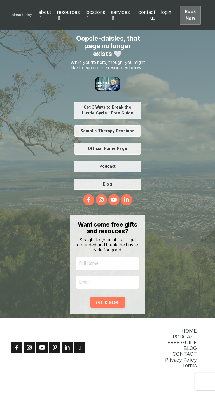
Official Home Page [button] (107, 148)
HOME (189, 331)
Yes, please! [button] (107, 302)
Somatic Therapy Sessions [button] (107, 131)
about (44, 15)
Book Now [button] (190, 15)
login (166, 12)
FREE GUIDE (182, 342)
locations (95, 15)
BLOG (190, 348)
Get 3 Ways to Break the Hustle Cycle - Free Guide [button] (107, 110)
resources (68, 15)
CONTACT (184, 354)
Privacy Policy (181, 360)
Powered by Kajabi (186, 380)
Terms (189, 365)
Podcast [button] (107, 166)
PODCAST (185, 337)
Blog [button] (107, 184)
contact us (146, 15)
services (120, 15)
